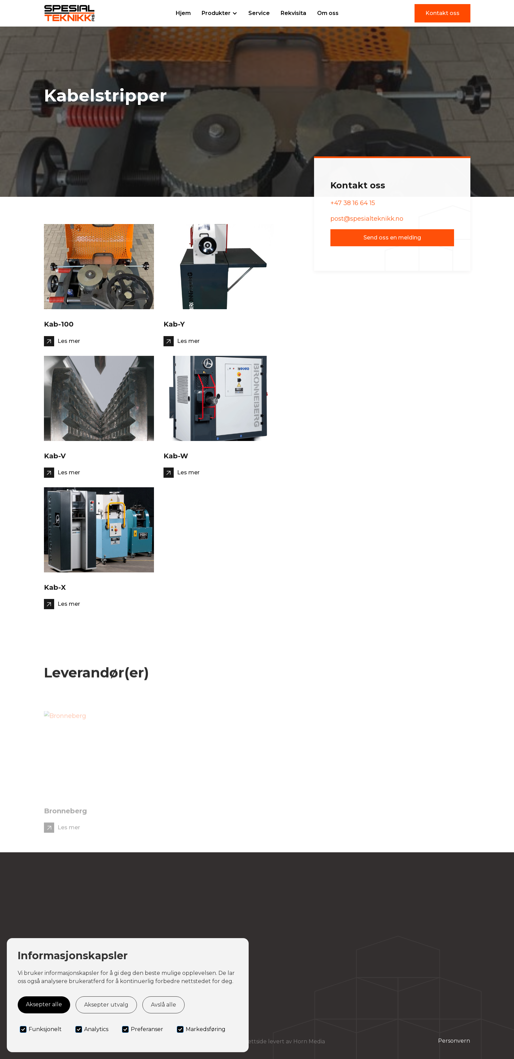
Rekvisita (293, 13)
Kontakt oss (442, 13)
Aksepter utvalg (106, 1004)
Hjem (183, 13)
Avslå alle (163, 1004)
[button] (219, 13)
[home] (69, 13)
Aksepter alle (44, 1004)
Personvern (454, 1041)
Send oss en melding (392, 240)
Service (259, 13)
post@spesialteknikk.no (366, 221)
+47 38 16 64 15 (352, 205)
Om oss (328, 13)
